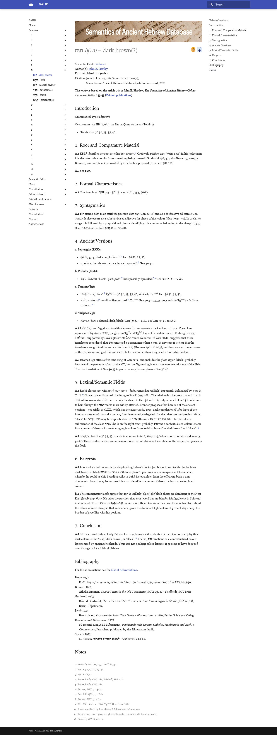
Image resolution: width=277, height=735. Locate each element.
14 (83, 394)
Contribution (36, 214)
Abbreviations (36, 224)
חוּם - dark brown (42, 75)
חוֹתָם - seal (39, 80)
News (32, 184)
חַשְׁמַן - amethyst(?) (43, 100)
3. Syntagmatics (218, 40)
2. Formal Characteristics (223, 35)
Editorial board (48, 194)
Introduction (216, 25)
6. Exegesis (215, 55)
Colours (101, 64)
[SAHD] (31, 4)
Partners (33, 209)
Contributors (48, 189)
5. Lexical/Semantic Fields (223, 50)
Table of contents (218, 20)
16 (135, 538)
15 (197, 427)
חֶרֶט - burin (39, 95)
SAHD (32, 20)
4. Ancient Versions (220, 45)
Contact (33, 219)
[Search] (228, 4)
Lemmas (48, 30)
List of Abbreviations (124, 570)
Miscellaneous (48, 204)
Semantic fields (48, 179)
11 (93, 304)
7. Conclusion (217, 60)
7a (154, 278)
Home (32, 25)
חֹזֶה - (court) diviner (44, 85)
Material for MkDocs (51, 731)
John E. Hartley (98, 69)
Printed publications (40, 199)
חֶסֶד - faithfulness (43, 90)
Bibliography (216, 65)
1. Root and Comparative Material (228, 30)
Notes (212, 70)
